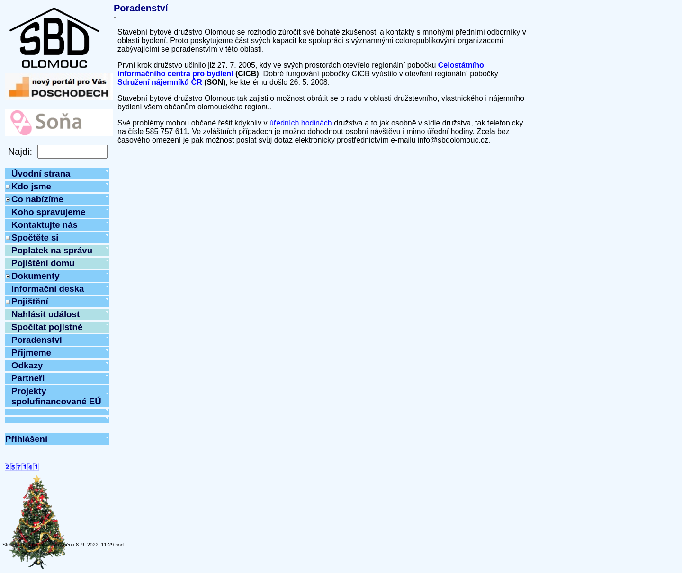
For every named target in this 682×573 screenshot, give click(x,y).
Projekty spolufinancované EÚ (56, 396)
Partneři (28, 378)
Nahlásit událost (45, 314)
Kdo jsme (31, 186)
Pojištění (29, 301)
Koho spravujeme (48, 212)
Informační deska (47, 289)
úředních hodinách (300, 123)
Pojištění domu (43, 263)
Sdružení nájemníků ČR (159, 82)
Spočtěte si (35, 237)
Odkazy (27, 365)
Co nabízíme (37, 199)
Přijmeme (31, 353)
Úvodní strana (40, 174)
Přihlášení (26, 439)
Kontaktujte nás (44, 225)
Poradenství (36, 340)
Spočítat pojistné (46, 327)
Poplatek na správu (51, 250)
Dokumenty (35, 276)
